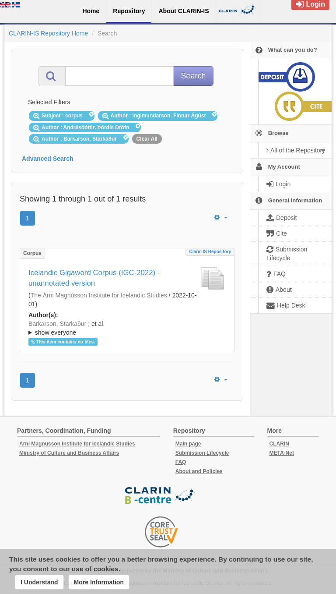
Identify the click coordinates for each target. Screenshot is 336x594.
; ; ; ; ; (127, 328)
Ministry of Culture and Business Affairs (69, 453)
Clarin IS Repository (210, 251)
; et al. (127, 328)
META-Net (282, 453)
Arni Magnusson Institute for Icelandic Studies (77, 444)
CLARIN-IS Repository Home (48, 33)
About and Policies (199, 471)
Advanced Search (48, 158)
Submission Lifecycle (202, 453)
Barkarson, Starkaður (57, 323)
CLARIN (279, 444)
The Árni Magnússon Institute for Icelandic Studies (99, 295)
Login (310, 4)
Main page (188, 444)
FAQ (180, 462)
